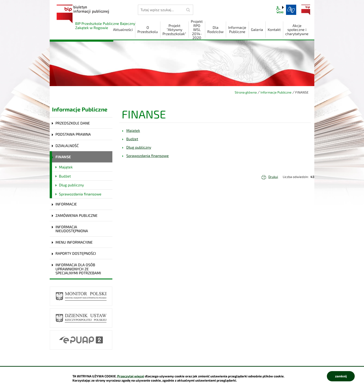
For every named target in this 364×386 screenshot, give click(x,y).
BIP (306, 10)
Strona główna (246, 92)
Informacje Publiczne (276, 92)
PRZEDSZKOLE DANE (72, 123)
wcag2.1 (280, 10)
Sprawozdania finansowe (80, 194)
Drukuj (273, 177)
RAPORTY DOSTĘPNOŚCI (75, 253)
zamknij (341, 376)
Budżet (65, 176)
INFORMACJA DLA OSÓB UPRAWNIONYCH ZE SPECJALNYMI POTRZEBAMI (78, 268)
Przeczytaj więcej (130, 376)
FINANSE (63, 156)
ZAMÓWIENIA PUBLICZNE (76, 215)
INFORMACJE (66, 204)
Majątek (66, 167)
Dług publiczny (71, 185)
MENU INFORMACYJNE (74, 242)
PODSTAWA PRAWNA (73, 134)
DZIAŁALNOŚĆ (67, 145)
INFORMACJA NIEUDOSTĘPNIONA (71, 229)
